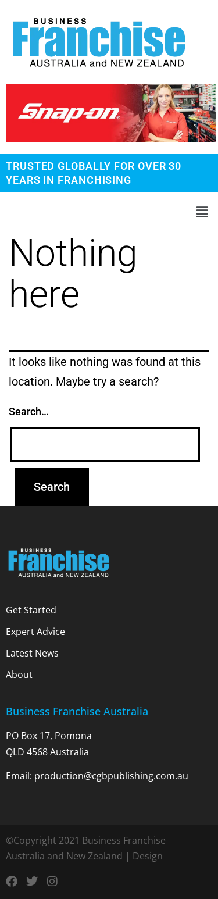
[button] (109, 212)
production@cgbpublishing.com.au (111, 775)
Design (148, 856)
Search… (29, 411)
